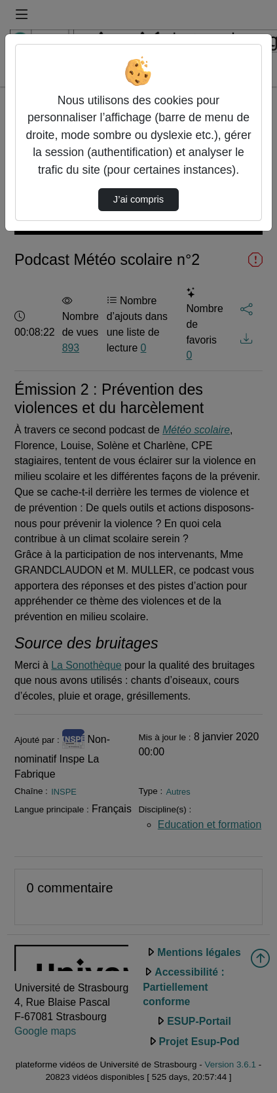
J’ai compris (138, 199)
